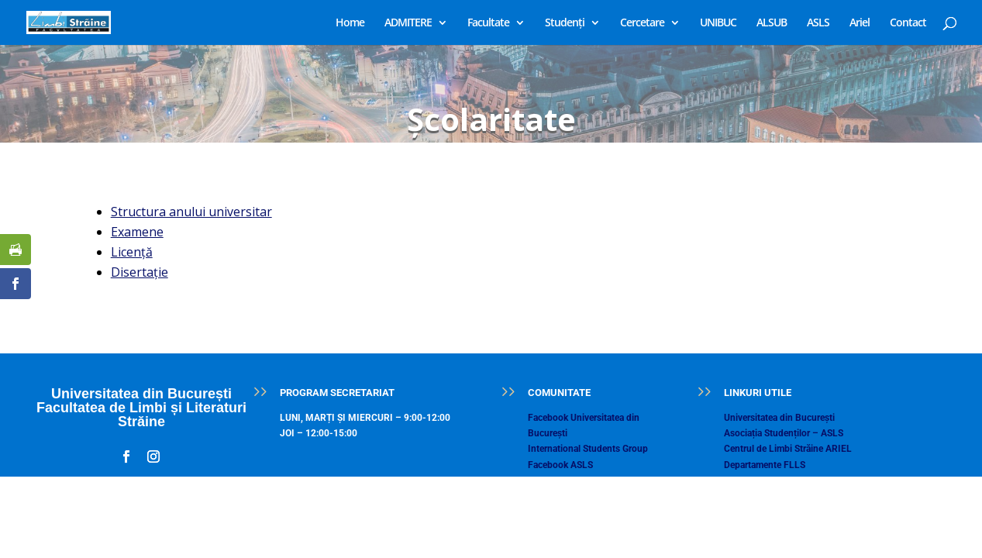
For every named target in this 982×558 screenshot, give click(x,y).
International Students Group (588, 448)
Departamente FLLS (764, 465)
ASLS (818, 23)
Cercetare (642, 23)
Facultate (488, 23)
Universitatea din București (779, 417)
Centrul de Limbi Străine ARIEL (788, 448)
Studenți (564, 23)
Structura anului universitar (191, 211)
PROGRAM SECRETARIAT (337, 392)
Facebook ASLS (560, 465)
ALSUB (771, 23)
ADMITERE (408, 23)
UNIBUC (718, 23)
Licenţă (132, 251)
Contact (908, 23)
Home (350, 23)
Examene (137, 231)
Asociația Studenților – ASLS (783, 433)
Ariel (859, 23)
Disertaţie (139, 272)
